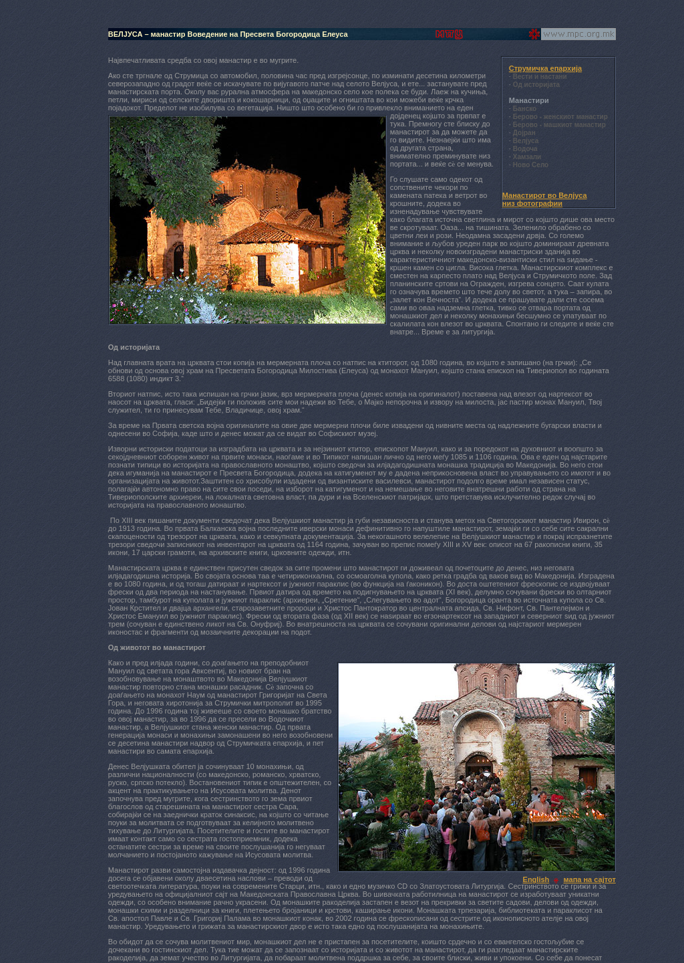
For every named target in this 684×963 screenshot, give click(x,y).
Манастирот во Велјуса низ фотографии (544, 199)
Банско (524, 108)
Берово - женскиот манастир (560, 116)
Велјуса (525, 140)
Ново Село (530, 165)
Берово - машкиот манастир (559, 124)
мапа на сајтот (590, 879)
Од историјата (536, 84)
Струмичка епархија (545, 68)
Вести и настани (540, 76)
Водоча (525, 148)
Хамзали (527, 156)
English (536, 879)
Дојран (524, 132)
